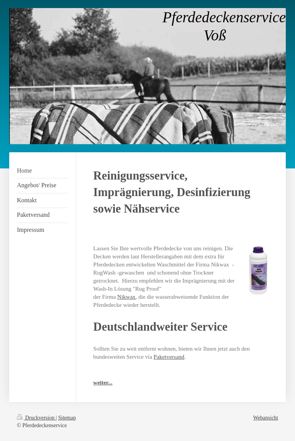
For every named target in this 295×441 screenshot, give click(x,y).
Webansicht (265, 418)
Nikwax (126, 297)
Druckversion (36, 418)
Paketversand (169, 357)
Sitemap (67, 418)
